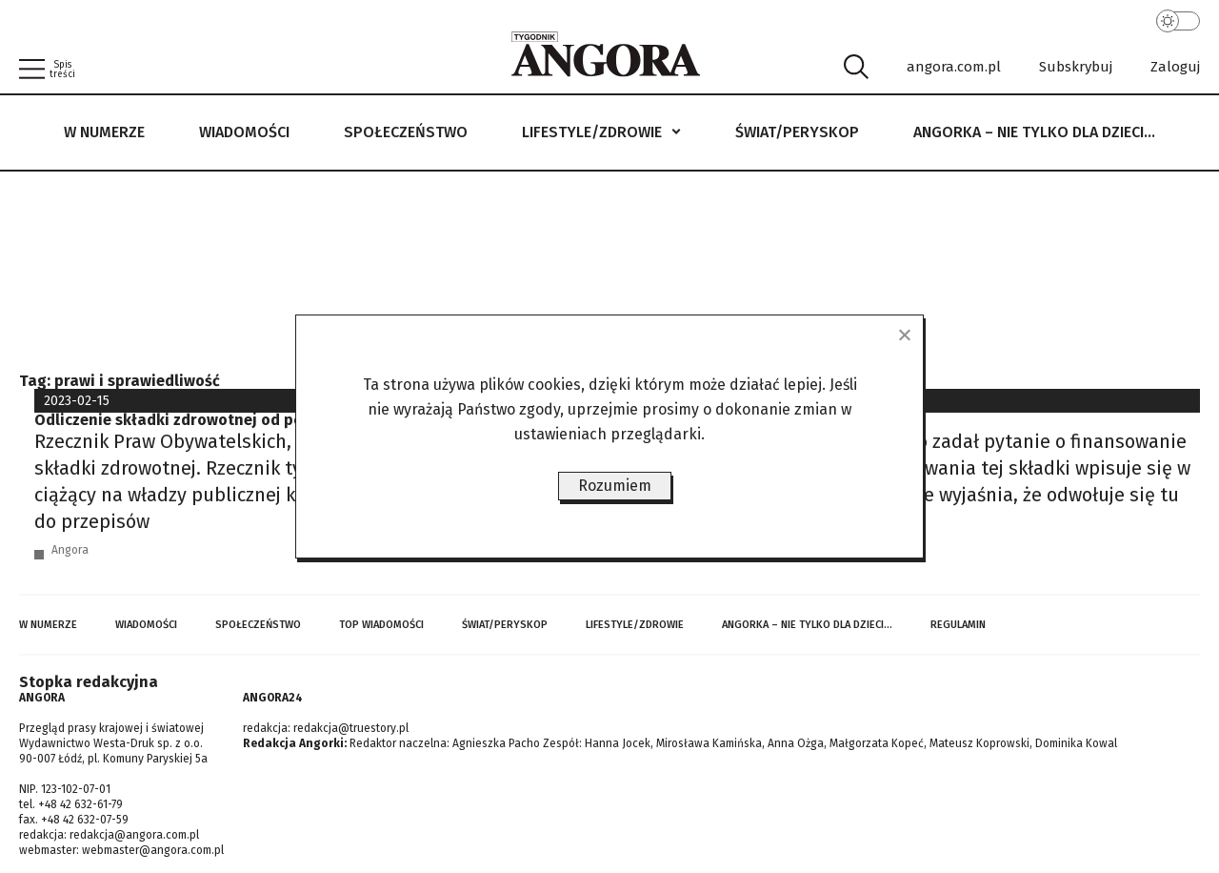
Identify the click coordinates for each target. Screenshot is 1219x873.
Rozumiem (614, 486)
